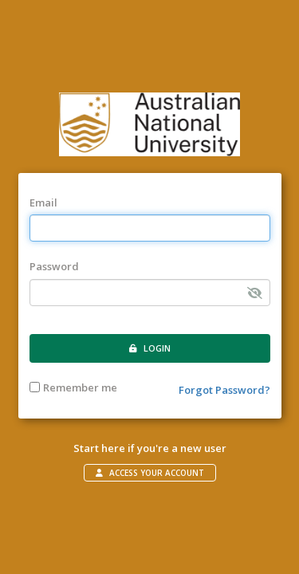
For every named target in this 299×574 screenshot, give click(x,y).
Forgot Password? (224, 390)
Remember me (73, 387)
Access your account (150, 472)
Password (54, 266)
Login (150, 348)
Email (43, 202)
